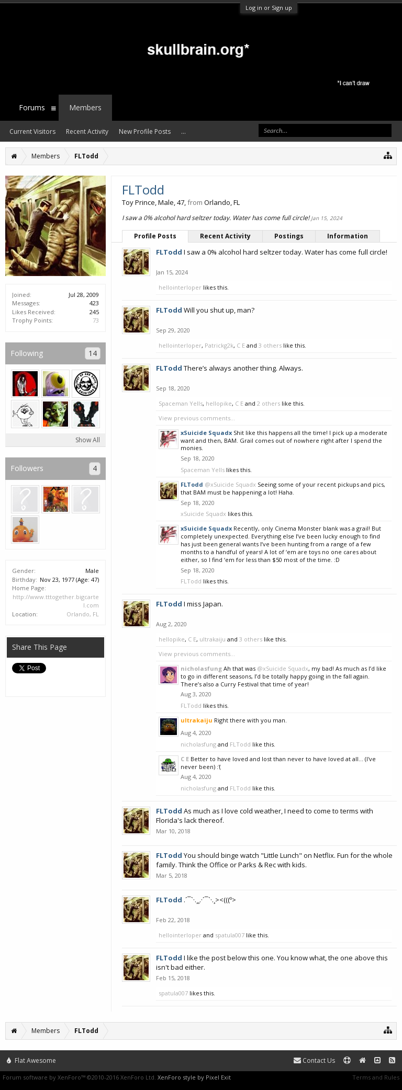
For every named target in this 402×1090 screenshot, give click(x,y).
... (183, 131)
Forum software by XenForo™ (79, 1077)
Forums (32, 107)
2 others (268, 403)
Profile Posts (155, 236)
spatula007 (229, 935)
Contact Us (314, 1060)
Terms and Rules (375, 1077)
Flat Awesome (31, 1060)
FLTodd (191, 581)
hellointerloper (180, 287)
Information (347, 236)
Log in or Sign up (268, 8)
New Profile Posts (145, 131)
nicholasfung (201, 668)
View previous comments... (197, 418)
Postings (289, 236)
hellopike (219, 403)
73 (96, 320)
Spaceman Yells (181, 403)
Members (85, 107)
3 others (270, 345)
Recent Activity (225, 236)
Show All (87, 439)
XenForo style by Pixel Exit (194, 1077)
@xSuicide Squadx (230, 484)
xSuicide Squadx (203, 514)
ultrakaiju (212, 639)
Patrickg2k (219, 345)
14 (92, 353)
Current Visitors (32, 131)
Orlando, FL (82, 614)
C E (241, 345)
